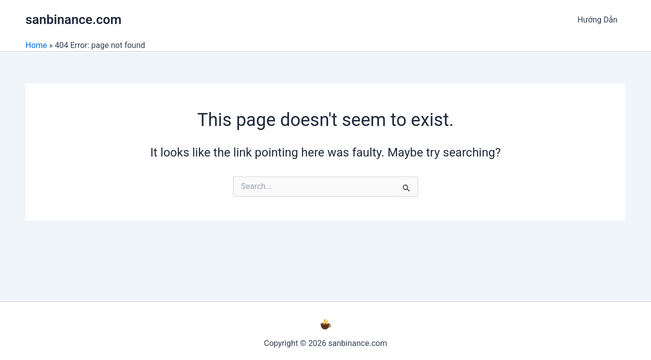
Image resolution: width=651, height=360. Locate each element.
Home (36, 45)
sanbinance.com (74, 19)
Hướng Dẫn (598, 19)
